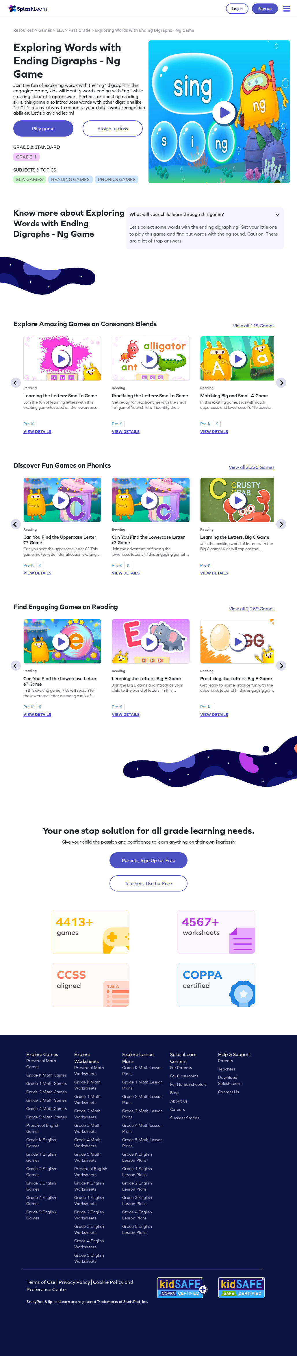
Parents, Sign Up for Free (148, 860)
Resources (23, 30)
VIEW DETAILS (37, 431)
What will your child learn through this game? (204, 214)
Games (45, 30)
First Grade (79, 30)
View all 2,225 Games (251, 467)
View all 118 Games (253, 325)
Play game (43, 128)
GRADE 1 (26, 156)
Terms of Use (42, 1282)
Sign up (265, 8)
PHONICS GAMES (116, 179)
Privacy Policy (74, 1282)
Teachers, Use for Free (148, 883)
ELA (60, 30)
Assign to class (112, 128)
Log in (237, 8)
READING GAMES (70, 179)
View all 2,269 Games (251, 608)
